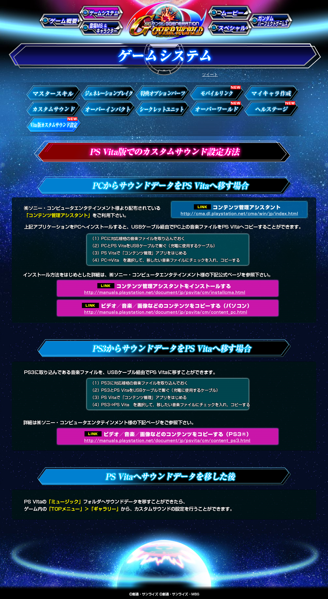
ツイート (210, 74)
